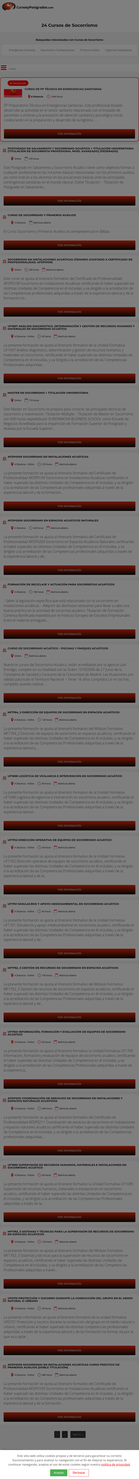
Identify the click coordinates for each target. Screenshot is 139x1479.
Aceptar (59, 1472)
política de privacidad (115, 1465)
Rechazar (79, 1472)
